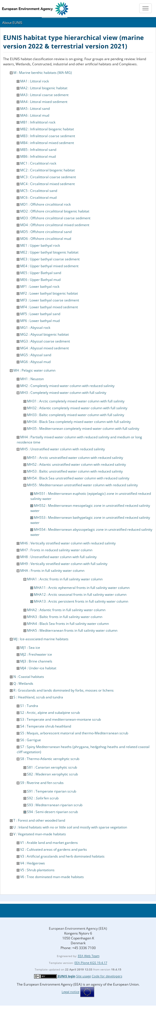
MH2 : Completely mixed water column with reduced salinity (67, 385)
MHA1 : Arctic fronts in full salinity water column (65, 579)
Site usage (83, 976)
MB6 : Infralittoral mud (38, 156)
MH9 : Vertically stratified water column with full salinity (63, 563)
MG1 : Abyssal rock (35, 327)
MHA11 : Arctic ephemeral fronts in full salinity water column (82, 587)
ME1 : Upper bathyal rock (40, 245)
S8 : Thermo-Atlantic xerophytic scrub (49, 758)
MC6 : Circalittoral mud (38, 197)
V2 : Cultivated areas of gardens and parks (53, 849)
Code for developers (107, 976)
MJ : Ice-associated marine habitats (40, 639)
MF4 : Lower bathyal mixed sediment (49, 307)
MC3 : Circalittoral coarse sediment (48, 177)
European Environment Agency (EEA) (78, 928)
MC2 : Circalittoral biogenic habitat (47, 170)
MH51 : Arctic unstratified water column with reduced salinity (75, 457)
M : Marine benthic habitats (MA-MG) (42, 72)
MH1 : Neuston (32, 378)
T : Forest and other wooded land (39, 820)
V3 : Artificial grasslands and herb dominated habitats (62, 856)
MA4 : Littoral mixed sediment (43, 101)
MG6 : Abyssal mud (35, 361)
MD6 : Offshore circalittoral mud (45, 238)
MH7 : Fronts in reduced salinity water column (56, 550)
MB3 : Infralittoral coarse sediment (47, 135)
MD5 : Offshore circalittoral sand (46, 231)
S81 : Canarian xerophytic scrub (52, 767)
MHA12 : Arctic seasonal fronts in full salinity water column (80, 594)
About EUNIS (12, 22)
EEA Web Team (88, 956)
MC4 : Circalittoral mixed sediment (47, 183)
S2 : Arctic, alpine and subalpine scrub (50, 712)
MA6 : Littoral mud (34, 115)
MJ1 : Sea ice (30, 647)
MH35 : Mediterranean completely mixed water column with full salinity (83, 428)
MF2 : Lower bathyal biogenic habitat (49, 293)
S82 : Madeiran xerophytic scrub (52, 774)
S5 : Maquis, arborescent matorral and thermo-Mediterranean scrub (74, 733)
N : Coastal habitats (28, 676)
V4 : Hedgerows (32, 863)
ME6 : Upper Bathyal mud (40, 279)
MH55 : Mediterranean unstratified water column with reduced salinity (82, 485)
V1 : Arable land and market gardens (49, 842)
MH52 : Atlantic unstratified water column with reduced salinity (76, 464)
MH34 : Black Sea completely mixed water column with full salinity (79, 421)
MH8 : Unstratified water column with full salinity (58, 556)
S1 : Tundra (29, 705)
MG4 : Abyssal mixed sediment (44, 348)
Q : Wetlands (23, 683)
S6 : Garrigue (30, 739)
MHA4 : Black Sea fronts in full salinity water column (68, 623)
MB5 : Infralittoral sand (38, 149)
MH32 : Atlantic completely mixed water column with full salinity (77, 408)
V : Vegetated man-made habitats (39, 834)
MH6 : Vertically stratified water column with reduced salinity (68, 543)
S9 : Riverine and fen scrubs (42, 782)
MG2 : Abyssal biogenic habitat (44, 334)
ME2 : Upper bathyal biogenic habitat (49, 252)
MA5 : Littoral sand (35, 108)
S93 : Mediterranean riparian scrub (54, 805)
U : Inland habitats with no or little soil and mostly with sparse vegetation (70, 827)
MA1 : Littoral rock (34, 81)
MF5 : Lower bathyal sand (40, 313)
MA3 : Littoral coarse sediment (44, 94)
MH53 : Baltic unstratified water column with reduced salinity (75, 471)
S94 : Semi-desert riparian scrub (52, 811)
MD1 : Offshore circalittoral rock (45, 204)
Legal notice (70, 992)
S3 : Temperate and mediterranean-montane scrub (60, 719)
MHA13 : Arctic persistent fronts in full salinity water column (81, 601)
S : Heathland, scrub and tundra (38, 697)
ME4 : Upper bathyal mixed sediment (49, 266)
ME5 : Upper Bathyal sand (40, 272)
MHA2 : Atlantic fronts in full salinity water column (66, 609)
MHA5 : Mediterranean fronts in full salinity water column (72, 630)
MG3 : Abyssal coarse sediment (45, 341)
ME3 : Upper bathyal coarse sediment (50, 259)
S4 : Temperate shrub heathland (45, 726)
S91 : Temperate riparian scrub (51, 791)
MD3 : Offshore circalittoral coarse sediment (55, 218)
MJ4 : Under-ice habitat (38, 668)
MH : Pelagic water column (34, 370)
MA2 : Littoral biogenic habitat (43, 88)
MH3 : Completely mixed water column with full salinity (63, 392)
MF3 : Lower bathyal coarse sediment (49, 300)
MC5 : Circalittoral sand (38, 190)
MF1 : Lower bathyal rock (39, 286)
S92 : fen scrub (43, 798)
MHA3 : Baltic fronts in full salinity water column (64, 616)
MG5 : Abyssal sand (35, 354)
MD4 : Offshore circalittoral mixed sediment (54, 224)
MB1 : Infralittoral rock (37, 122)
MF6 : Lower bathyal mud (40, 320)
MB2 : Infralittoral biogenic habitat (47, 129)
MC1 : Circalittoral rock (38, 163)
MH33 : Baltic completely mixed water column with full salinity (75, 414)
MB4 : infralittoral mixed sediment (47, 142)
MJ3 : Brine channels (36, 661)
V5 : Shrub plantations (37, 870)
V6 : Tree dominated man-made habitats (52, 876)
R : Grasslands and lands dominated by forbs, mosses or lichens (63, 690)
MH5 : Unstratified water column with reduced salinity (62, 449)
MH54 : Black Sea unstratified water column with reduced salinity (78, 478)
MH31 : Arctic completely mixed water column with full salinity (75, 401)
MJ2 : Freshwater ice (36, 654)
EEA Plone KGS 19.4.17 (90, 963)
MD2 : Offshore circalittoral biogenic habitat (54, 211)
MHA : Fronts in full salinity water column (52, 570)
